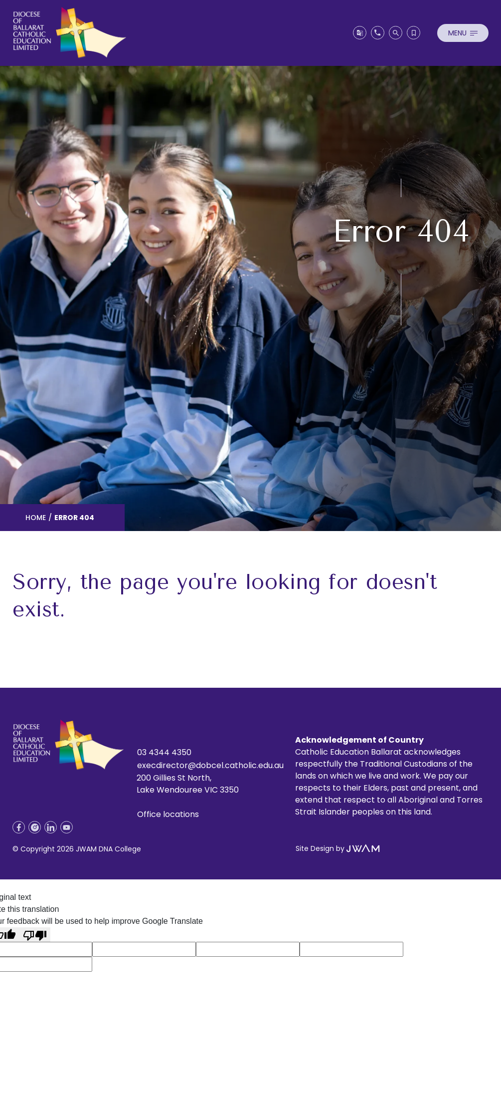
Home (35, 518)
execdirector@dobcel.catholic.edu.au (210, 765)
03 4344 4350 (164, 752)
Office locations (168, 814)
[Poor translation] (34, 934)
